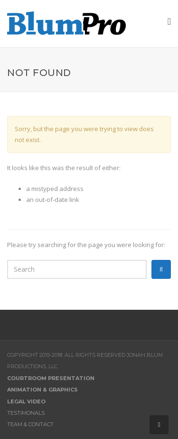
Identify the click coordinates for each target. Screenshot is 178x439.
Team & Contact (30, 424)
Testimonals (26, 413)
